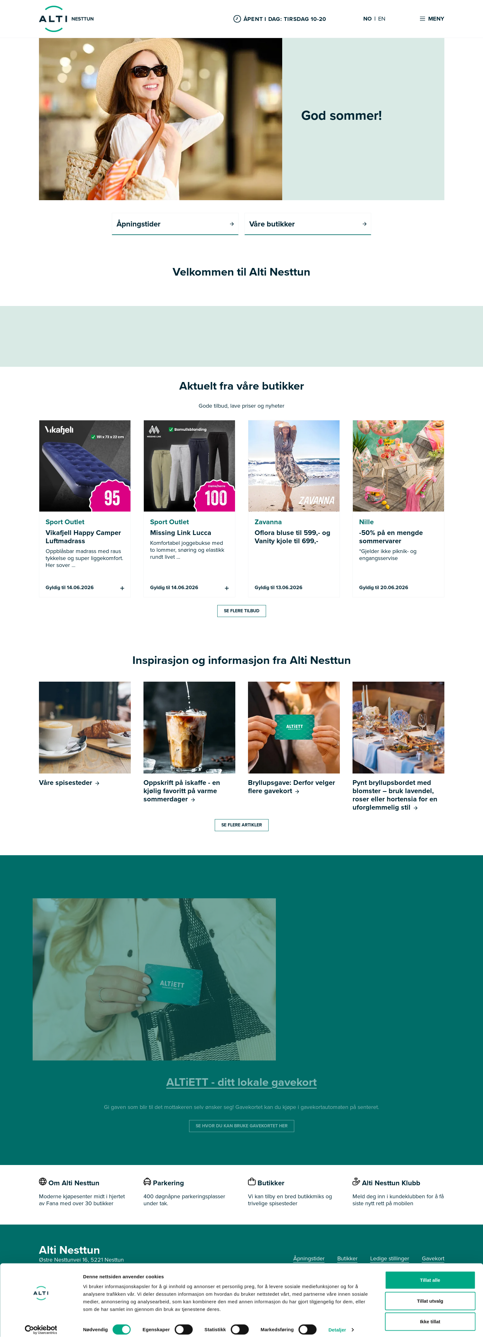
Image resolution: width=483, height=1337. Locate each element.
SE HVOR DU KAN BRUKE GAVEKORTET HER (242, 1126)
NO (367, 19)
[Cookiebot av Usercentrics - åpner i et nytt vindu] (41, 1324)
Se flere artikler (241, 825)
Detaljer (337, 1324)
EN (381, 19)
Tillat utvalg (430, 1295)
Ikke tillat (430, 1316)
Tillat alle (430, 1274)
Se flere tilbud (241, 611)
